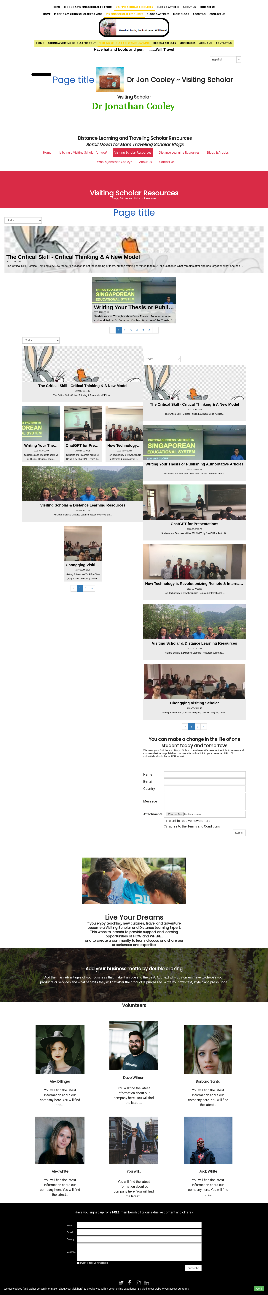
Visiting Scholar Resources (134, 7)
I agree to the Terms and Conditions (192, 826)
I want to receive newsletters (187, 821)
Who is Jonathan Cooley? (114, 162)
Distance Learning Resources (179, 152)
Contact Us (207, 7)
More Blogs (181, 14)
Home (56, 7)
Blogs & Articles (168, 7)
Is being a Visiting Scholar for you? (88, 7)
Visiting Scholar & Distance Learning (124, 43)
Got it (259, 1288)
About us (189, 7)
